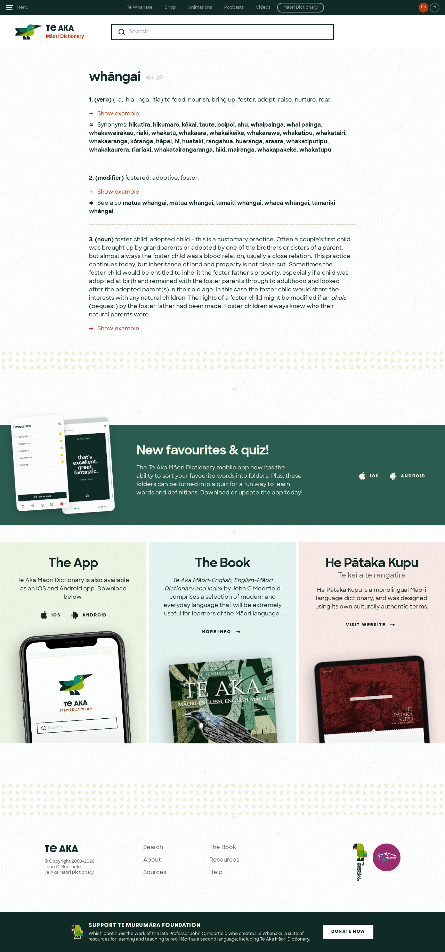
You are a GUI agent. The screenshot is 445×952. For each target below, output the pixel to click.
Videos (263, 8)
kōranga (141, 142)
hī (177, 142)
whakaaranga (108, 142)
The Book (222, 847)
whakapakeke (277, 150)
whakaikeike (226, 133)
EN (423, 7)
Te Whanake (140, 8)
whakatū (163, 133)
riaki (142, 133)
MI (434, 7)
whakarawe (263, 133)
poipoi (226, 125)
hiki (220, 150)
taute (207, 125)
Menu (23, 8)
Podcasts (234, 8)
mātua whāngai (191, 203)
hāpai (164, 142)
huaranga (249, 142)
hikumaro (166, 125)
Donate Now (348, 932)
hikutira (139, 125)
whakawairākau (111, 133)
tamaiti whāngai (238, 203)
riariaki (141, 150)
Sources (154, 873)
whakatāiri (330, 133)
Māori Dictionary (300, 8)
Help (215, 873)
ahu (242, 125)
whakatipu (298, 133)
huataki (192, 142)
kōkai (189, 125)
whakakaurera (109, 150)
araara (274, 142)
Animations (200, 8)
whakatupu (315, 150)
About (152, 860)
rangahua (219, 142)
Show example (114, 114)
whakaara (193, 133)
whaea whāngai (286, 203)
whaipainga (267, 125)
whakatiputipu (306, 142)
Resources (224, 860)
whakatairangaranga (183, 150)
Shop (170, 8)
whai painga (303, 125)
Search (153, 847)
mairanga (241, 150)
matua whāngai (145, 203)
